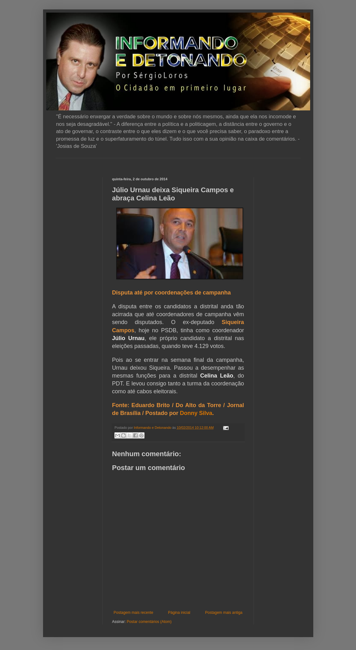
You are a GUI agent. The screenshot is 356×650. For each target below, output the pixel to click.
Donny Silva (196, 413)
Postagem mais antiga (224, 612)
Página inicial (179, 612)
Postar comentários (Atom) (149, 621)
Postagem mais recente (133, 612)
